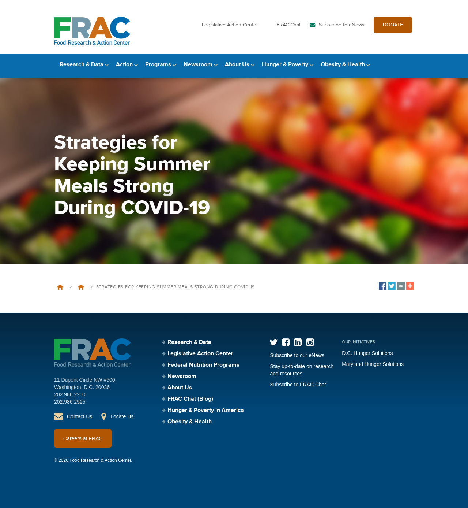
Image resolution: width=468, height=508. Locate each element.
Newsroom (198, 65)
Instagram (310, 342)
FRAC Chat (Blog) (190, 399)
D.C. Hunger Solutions (367, 353)
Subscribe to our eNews (297, 355)
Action (124, 65)
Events (81, 287)
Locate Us (121, 416)
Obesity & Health (343, 65)
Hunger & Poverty (285, 65)
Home (60, 287)
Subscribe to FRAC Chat (298, 385)
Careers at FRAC (82, 438)
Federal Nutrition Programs (203, 365)
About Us (237, 65)
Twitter (274, 342)
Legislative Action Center (230, 24)
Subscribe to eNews (342, 24)
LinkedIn (298, 342)
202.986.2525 (70, 402)
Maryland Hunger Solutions (373, 364)
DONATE (393, 24)
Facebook (286, 342)
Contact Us (79, 416)
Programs (158, 65)
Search (407, 65)
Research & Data (81, 65)
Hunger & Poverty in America (205, 411)
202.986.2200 (70, 394)
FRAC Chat (288, 24)
